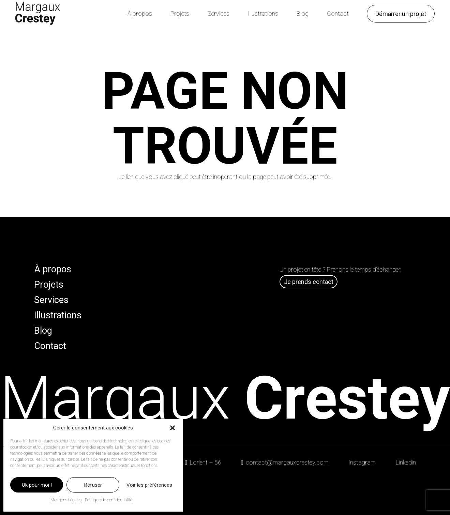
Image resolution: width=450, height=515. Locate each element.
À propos (52, 269)
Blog (43, 330)
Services (51, 299)
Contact (50, 345)
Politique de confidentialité (108, 500)
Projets (48, 284)
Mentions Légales (65, 500)
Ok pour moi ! (37, 485)
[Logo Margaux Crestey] (37, 13)
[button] (172, 427)
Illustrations (57, 315)
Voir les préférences (149, 485)
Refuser (93, 485)
